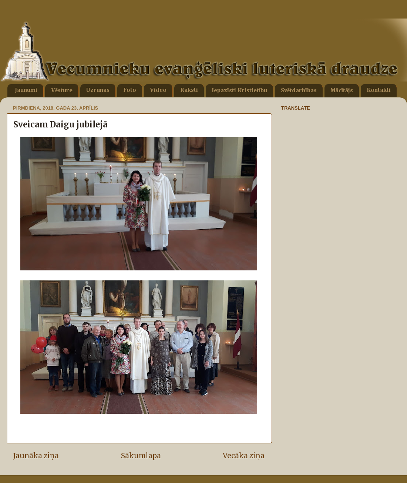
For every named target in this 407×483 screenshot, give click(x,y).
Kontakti (379, 90)
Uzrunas (98, 90)
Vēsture (62, 91)
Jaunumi (26, 90)
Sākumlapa (141, 455)
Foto (129, 90)
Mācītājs (341, 91)
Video (158, 90)
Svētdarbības (299, 91)
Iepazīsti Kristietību (239, 91)
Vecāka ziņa (244, 455)
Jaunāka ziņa (36, 455)
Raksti (189, 90)
